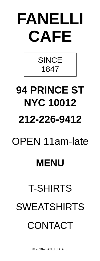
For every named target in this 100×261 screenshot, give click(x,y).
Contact (50, 225)
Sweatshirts (50, 206)
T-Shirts (50, 188)
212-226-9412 (50, 119)
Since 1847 (50, 64)
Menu (50, 163)
